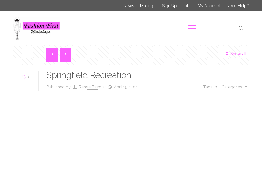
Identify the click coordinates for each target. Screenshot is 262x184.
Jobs (187, 5)
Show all (235, 53)
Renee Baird (90, 87)
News (128, 5)
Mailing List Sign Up (158, 5)
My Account (209, 5)
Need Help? (237, 5)
